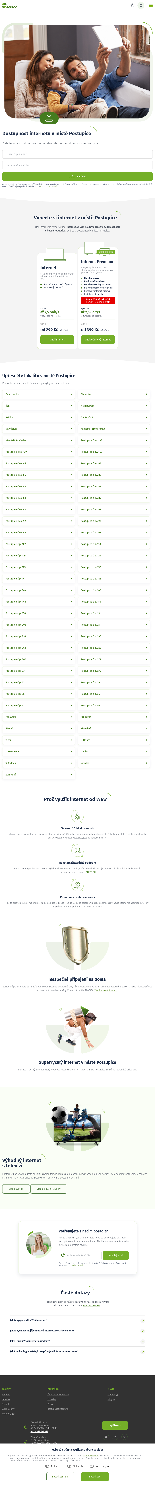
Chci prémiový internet (98, 339)
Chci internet (57, 339)
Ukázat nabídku (77, 176)
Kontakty (52, 1399)
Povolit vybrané (60, 1477)
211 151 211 (91, 872)
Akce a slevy (8, 1409)
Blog (111, 1399)
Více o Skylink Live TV (49, 1189)
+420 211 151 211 (91, 1306)
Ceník (50, 1404)
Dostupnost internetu (58, 1409)
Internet (6, 1395)
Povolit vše (94, 1477)
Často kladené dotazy (58, 1395)
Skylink (5, 1404)
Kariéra (113, 1395)
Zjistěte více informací (105, 990)
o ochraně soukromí (48, 187)
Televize (6, 1399)
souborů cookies (91, 1456)
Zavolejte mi (116, 1255)
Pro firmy (8, 1414)
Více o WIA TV (16, 1189)
